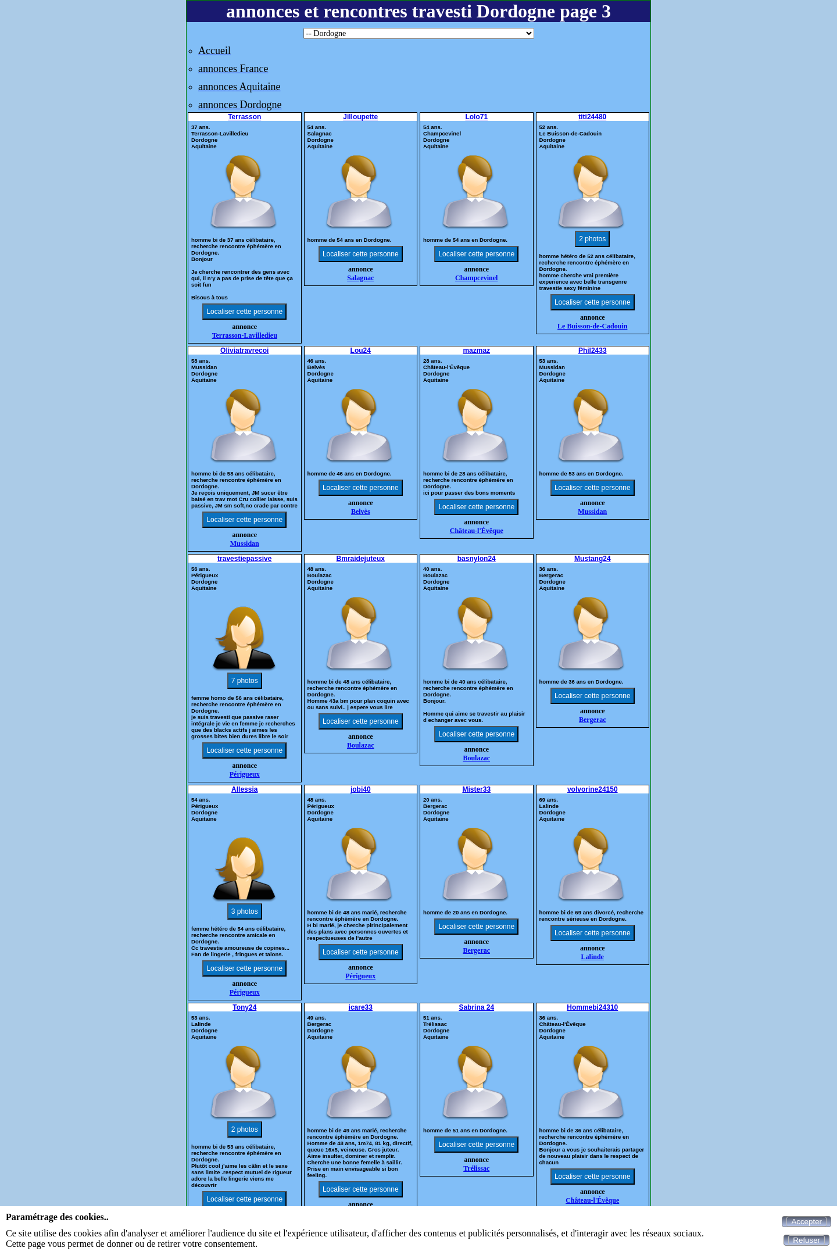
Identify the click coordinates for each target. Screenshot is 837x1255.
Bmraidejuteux (361, 559)
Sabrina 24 (476, 1007)
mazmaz (476, 350)
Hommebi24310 (592, 1007)
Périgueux (245, 774)
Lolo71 (476, 117)
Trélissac (476, 1168)
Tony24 (244, 1007)
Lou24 (360, 350)
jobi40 (360, 789)
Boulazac (360, 745)
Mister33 (476, 789)
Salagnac (360, 278)
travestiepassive (244, 559)
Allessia (244, 789)
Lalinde (592, 957)
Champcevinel (476, 278)
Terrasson (244, 117)
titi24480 (592, 117)
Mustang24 (592, 559)
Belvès (360, 511)
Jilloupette (360, 117)
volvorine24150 (592, 789)
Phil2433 (592, 350)
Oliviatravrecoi (244, 350)
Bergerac (592, 720)
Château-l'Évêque (476, 531)
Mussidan (244, 543)
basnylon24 (476, 559)
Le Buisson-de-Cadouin (592, 326)
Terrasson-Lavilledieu (244, 335)
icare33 (361, 1007)
